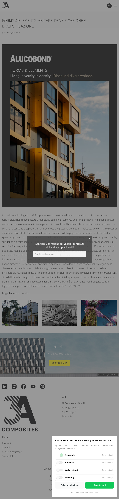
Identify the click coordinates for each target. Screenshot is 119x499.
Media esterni (71, 470)
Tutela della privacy (91, 492)
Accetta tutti (100, 485)
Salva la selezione (70, 485)
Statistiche (69, 462)
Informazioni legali (77, 492)
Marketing (69, 477)
